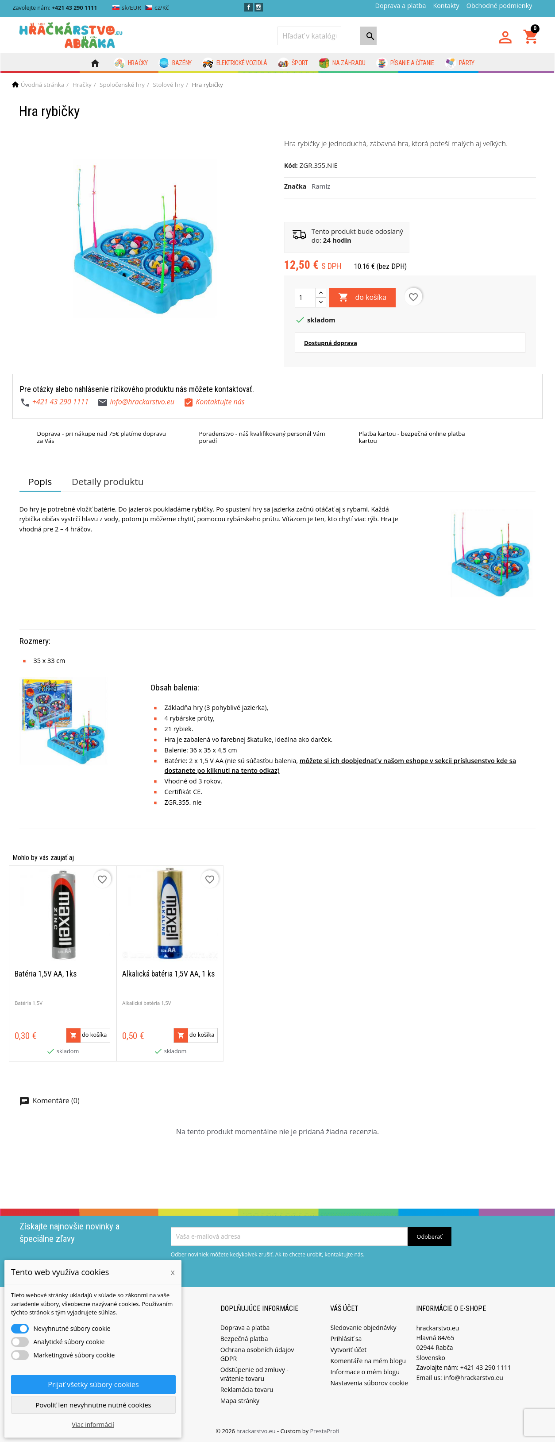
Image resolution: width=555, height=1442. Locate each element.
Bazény (175, 63)
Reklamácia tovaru (247, 1389)
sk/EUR (126, 8)
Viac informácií (93, 1424)
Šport (293, 63)
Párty (459, 63)
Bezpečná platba (244, 1338)
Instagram (258, 7)
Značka (295, 186)
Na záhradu (342, 63)
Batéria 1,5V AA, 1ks (46, 974)
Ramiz (321, 186)
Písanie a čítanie (405, 63)
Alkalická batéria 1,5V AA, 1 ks (168, 974)
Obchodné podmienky (499, 5)
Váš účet (344, 1308)
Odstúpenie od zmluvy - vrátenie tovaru (254, 1374)
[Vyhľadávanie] (309, 36)
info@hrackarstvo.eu (142, 402)
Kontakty (446, 5)
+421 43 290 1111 (60, 402)
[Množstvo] (305, 297)
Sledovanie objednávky (363, 1327)
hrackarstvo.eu (256, 1431)
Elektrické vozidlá (234, 63)
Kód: (291, 165)
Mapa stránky (239, 1400)
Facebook (248, 7)
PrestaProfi (324, 1431)
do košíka (362, 297)
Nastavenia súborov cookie (369, 1383)
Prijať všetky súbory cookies (93, 1384)
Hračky (131, 63)
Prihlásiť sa (346, 1338)
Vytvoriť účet (348, 1349)
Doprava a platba (400, 5)
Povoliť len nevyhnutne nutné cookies (93, 1404)
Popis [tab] (40, 481)
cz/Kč (157, 8)
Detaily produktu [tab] (107, 481)
